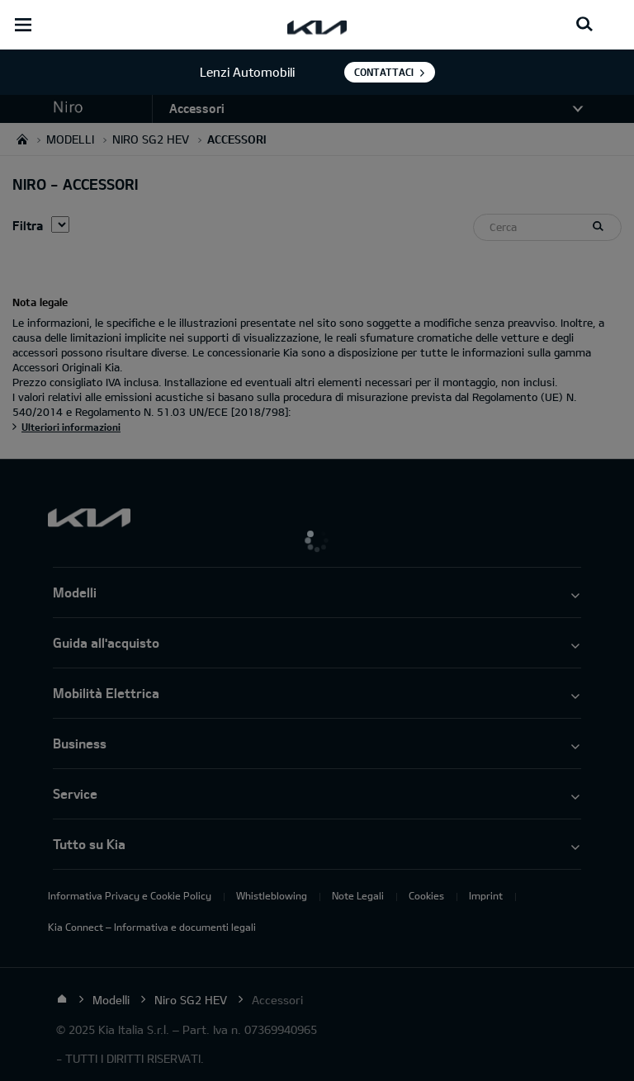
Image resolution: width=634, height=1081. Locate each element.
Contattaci (384, 72)
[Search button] (584, 25)
